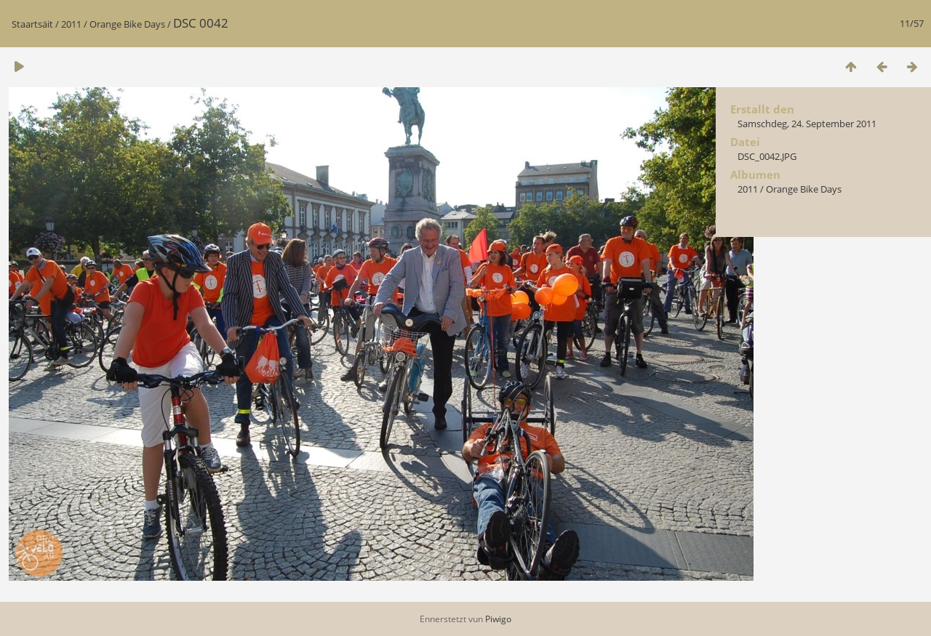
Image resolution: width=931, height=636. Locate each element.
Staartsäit (32, 24)
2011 (71, 24)
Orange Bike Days (127, 24)
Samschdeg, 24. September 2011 (807, 123)
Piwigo (498, 619)
